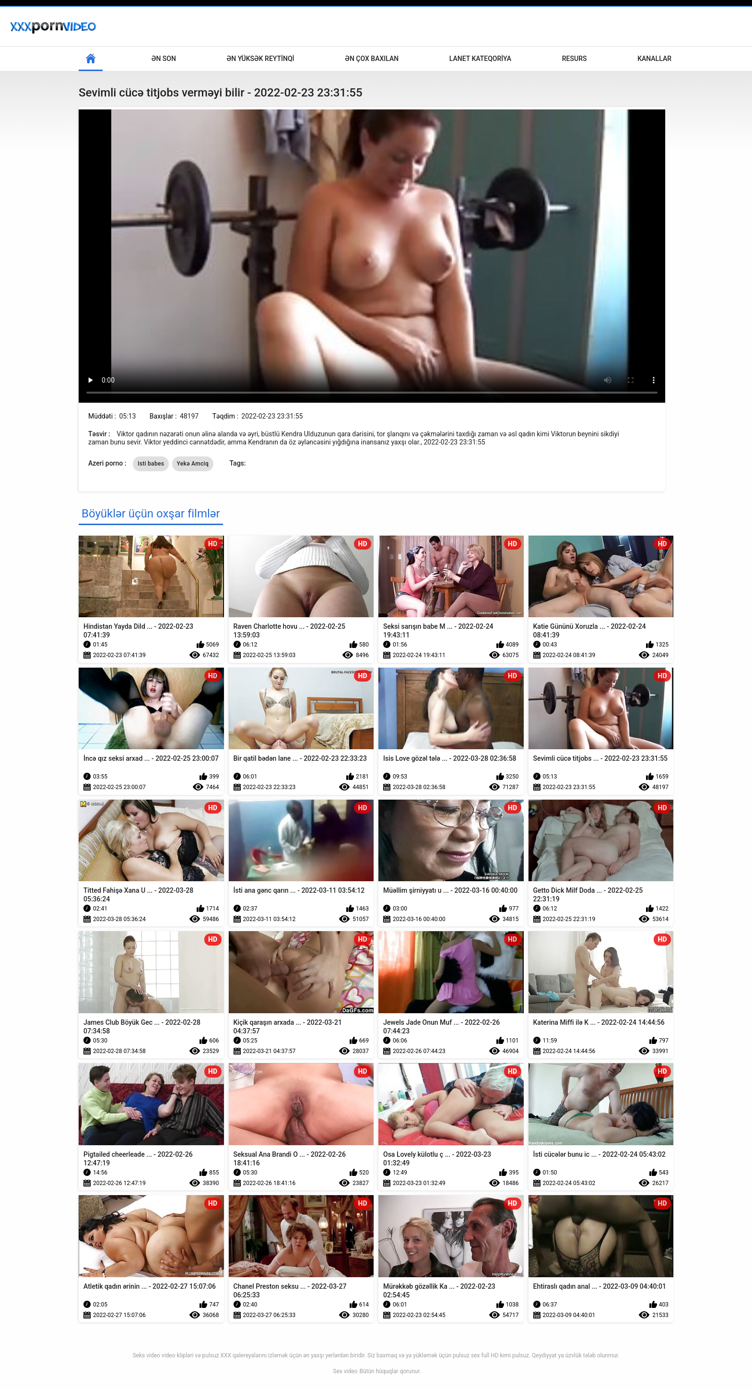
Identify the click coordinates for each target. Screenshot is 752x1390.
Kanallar (654, 58)
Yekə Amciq (193, 463)
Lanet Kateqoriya (480, 58)
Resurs (574, 58)
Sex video (345, 1371)
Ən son (164, 58)
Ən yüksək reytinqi (260, 58)
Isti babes (151, 463)
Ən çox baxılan (372, 58)
